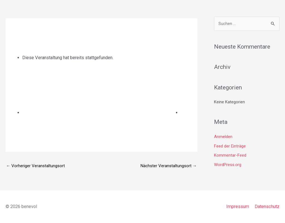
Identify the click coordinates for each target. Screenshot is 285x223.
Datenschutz (267, 206)
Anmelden (223, 136)
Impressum (237, 206)
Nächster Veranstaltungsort (169, 165)
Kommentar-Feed (230, 155)
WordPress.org (227, 164)
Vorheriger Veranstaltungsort (35, 165)
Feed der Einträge (230, 146)
